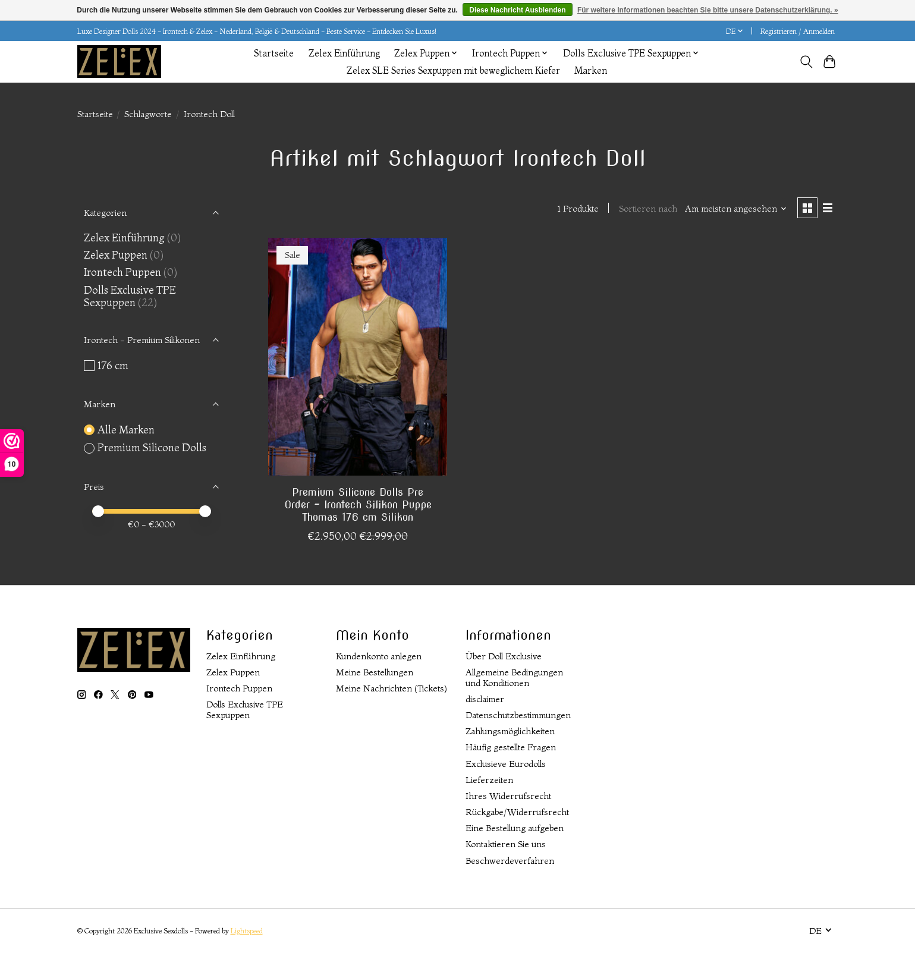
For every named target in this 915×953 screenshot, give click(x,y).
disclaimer (485, 699)
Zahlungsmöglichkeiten (510, 731)
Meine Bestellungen (374, 672)
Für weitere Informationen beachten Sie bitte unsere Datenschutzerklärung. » (707, 10)
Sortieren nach (648, 208)
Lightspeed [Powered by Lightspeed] (247, 930)
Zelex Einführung (344, 53)
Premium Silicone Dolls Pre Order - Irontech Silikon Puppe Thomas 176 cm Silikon (358, 504)
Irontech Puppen (122, 272)
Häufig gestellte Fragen (511, 747)
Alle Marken (126, 429)
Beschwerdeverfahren (510, 861)
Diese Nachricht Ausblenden (517, 10)
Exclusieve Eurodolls (506, 764)
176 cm (113, 365)
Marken (590, 70)
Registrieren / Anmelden (797, 31)
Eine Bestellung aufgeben (515, 828)
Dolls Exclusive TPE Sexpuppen (130, 296)
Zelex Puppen (115, 255)
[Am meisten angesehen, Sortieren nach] (736, 208)
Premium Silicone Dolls (152, 447)
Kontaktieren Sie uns (506, 844)
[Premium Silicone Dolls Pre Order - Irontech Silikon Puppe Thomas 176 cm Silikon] (357, 357)
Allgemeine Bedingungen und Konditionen (514, 677)
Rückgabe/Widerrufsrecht (517, 812)
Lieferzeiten (489, 780)
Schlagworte (148, 114)
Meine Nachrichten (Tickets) (391, 688)
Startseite (274, 53)
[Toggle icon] (806, 62)
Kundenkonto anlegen (379, 656)
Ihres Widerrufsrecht (508, 796)
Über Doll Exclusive (504, 656)
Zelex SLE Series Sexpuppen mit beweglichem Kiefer (453, 70)
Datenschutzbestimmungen (518, 715)
